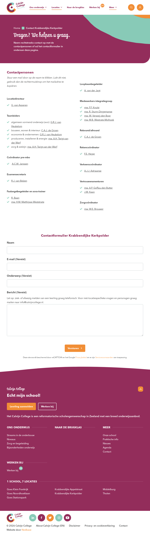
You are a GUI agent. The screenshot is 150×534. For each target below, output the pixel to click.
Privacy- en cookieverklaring (100, 525)
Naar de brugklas (75, 7)
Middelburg (109, 489)
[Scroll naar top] (140, 389)
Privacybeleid (81, 357)
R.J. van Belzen (19, 180)
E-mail (16, 259)
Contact (107, 451)
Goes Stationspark (16, 497)
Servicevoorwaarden (104, 357)
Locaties (56, 7)
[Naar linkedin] (32, 517)
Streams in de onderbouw (20, 435)
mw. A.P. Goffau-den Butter (98, 187)
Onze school (109, 435)
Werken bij (94, 7)
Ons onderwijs (36, 7)
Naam (10, 242)
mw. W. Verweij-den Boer (97, 115)
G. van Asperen (19, 105)
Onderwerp (19, 275)
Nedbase (26, 529)
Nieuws (107, 443)
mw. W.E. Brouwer (93, 208)
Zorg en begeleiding (18, 443)
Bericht (17, 292)
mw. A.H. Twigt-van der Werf (42, 146)
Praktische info (110, 439)
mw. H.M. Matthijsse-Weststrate (27, 201)
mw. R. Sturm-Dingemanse (98, 111)
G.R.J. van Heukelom (51, 134)
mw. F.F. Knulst (91, 107)
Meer (111, 7)
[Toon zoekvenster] (131, 7)
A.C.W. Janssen (20, 163)
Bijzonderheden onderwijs (21, 447)
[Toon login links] (140, 7)
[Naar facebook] (41, 517)
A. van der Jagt (92, 90)
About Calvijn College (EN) (50, 525)
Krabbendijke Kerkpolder (68, 493)
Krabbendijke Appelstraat (68, 489)
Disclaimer (74, 525)
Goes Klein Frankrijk (17, 489)
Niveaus (11, 439)
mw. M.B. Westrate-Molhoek (99, 119)
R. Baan (15, 197)
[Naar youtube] (68, 517)
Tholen (106, 493)
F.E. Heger (89, 153)
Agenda (107, 447)
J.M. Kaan (89, 191)
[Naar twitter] (50, 517)
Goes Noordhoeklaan (18, 493)
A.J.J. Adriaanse (92, 170)
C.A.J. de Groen (49, 130)
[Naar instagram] (59, 517)
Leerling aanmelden (21, 406)
